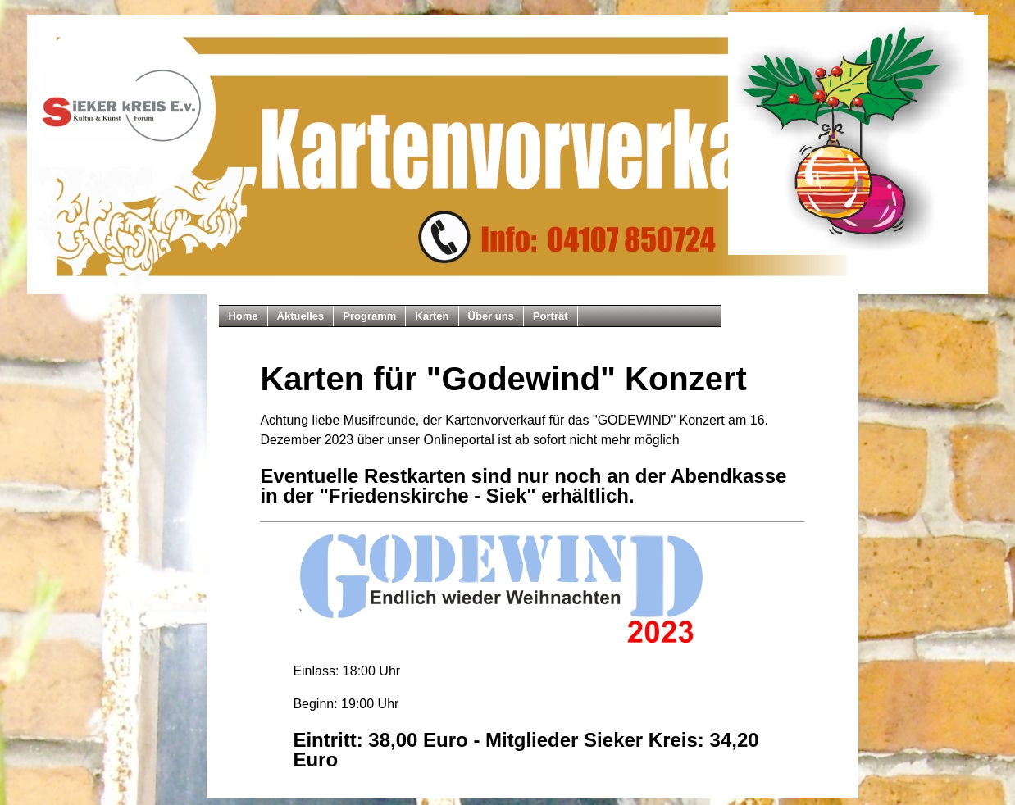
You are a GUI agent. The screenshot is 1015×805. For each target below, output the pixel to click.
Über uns (491, 316)
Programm (369, 316)
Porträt (550, 316)
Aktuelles (301, 316)
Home (242, 316)
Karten (431, 316)
